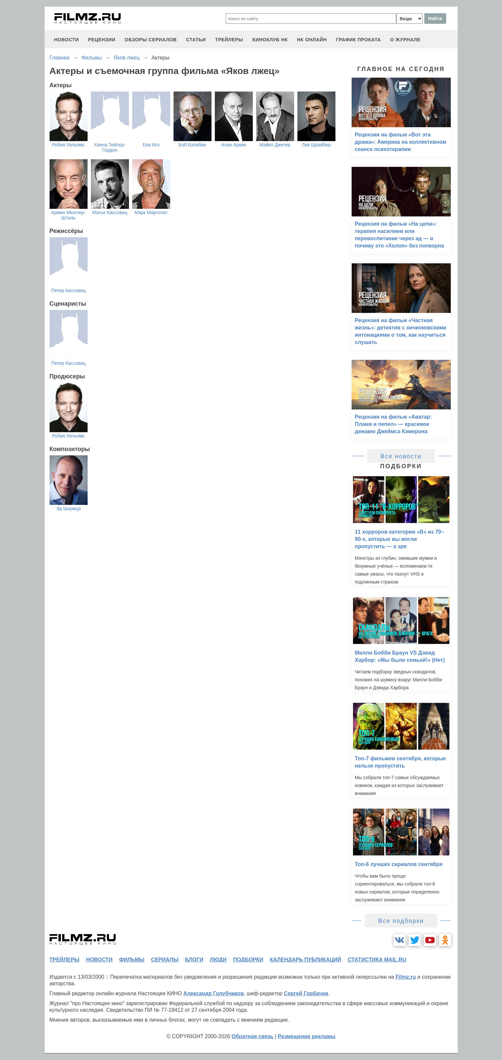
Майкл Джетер (274, 144)
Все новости (401, 456)
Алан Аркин (233, 144)
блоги (194, 960)
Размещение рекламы (306, 1036)
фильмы (131, 960)
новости (66, 39)
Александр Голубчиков (213, 993)
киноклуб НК (270, 39)
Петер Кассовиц (68, 290)
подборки (248, 960)
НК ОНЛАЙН (312, 39)
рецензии (101, 39)
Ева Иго (151, 144)
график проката (358, 39)
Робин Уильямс (68, 144)
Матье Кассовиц (109, 212)
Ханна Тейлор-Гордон (110, 147)
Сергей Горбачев (306, 993)
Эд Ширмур (68, 508)
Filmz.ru (406, 977)
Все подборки (401, 921)
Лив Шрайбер (316, 144)
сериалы (164, 960)
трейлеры (229, 39)
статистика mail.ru (377, 960)
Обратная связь (253, 1036)
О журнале (405, 39)
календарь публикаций (305, 960)
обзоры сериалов (151, 39)
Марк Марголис (151, 212)
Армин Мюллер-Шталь (68, 215)
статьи (196, 39)
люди (218, 960)
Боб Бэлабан (192, 144)
